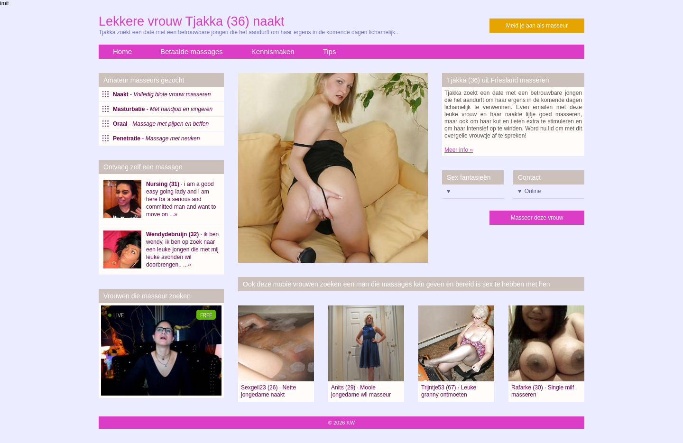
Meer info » (458, 150)
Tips (329, 51)
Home (122, 51)
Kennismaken (273, 51)
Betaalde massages (191, 51)
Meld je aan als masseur (537, 25)
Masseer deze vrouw (537, 217)
